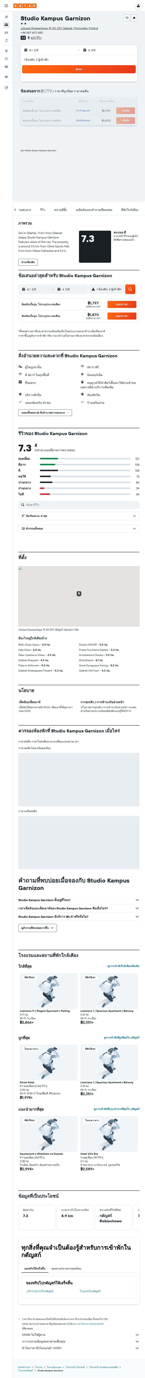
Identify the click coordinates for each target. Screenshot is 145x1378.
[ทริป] (6, 77)
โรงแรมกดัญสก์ (25, 1370)
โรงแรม (38, 1367)
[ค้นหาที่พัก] (6, 25)
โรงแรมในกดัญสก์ (90, 1291)
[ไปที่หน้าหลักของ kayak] (25, 6)
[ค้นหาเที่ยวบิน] (6, 17)
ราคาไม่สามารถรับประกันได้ (89, 1323)
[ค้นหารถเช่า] (6, 32)
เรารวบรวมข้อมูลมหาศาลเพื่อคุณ (80, 1341)
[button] (6, 6)
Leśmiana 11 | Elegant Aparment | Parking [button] (45, 1011)
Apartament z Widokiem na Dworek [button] (41, 1153)
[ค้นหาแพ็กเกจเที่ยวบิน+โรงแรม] (6, 40)
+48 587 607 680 (32, 32)
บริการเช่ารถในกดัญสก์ (40, 1291)
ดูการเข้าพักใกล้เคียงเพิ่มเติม (123, 966)
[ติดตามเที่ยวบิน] (6, 58)
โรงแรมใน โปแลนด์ (75, 1367)
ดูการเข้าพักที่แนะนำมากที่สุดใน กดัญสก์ (116, 1109)
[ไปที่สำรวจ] (6, 51)
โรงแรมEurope (54, 1367)
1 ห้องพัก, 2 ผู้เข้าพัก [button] (36, 59)
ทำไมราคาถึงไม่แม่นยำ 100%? (80, 1348)
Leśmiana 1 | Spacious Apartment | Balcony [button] (106, 1011)
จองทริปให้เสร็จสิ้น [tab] (34, 1268)
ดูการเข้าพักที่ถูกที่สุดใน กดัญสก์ (121, 1037)
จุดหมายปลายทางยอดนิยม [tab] (66, 1268)
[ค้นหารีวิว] (82, 504)
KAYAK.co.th (24, 1367)
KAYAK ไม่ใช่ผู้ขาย (80, 1335)
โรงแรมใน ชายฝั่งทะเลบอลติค (103, 1367)
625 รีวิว (36, 38)
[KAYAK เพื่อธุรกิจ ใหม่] (6, 66)
